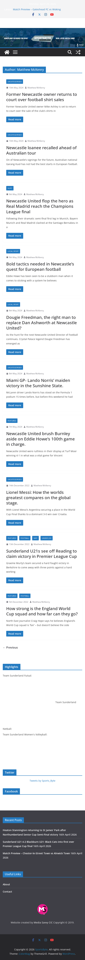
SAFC (35, 538)
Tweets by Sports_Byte (42, 780)
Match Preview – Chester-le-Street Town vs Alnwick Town (36, 853)
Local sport (13, 251)
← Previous (10, 647)
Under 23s (46, 538)
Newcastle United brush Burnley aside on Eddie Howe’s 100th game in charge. (40, 439)
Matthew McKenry (36, 87)
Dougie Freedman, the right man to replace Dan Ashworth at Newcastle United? (41, 322)
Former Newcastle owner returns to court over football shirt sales (41, 96)
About (6, 884)
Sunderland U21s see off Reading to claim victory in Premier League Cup (41, 553)
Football (25, 538)
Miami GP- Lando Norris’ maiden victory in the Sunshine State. (38, 382)
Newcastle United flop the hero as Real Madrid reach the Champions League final (39, 206)
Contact (7, 891)
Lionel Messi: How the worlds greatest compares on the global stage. (38, 497)
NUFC (10, 188)
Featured (12, 420)
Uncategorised (15, 81)
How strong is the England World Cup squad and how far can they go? (42, 611)
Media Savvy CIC (43, 922)
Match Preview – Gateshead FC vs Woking (37, 9)
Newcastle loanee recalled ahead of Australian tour (41, 150)
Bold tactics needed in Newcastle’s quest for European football (40, 266)
